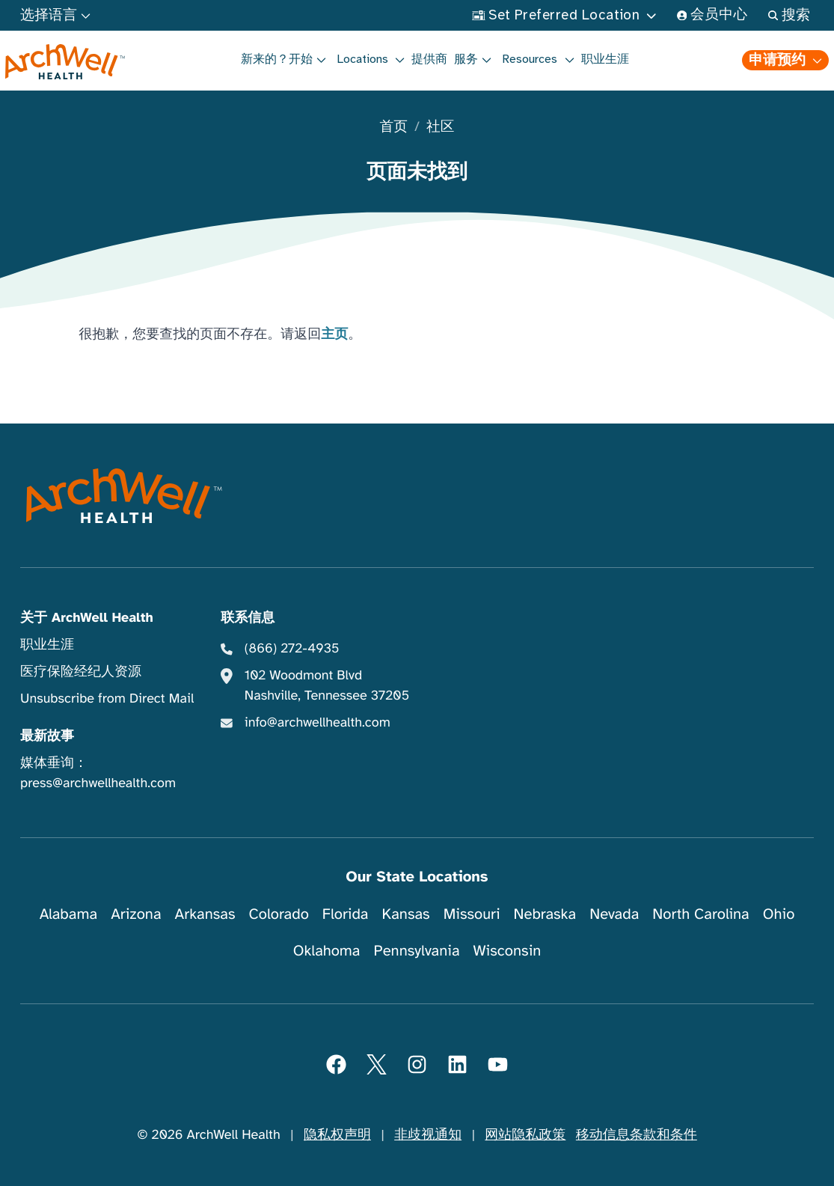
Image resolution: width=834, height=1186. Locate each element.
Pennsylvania (417, 950)
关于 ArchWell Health (86, 618)
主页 (334, 334)
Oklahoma (327, 950)
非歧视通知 (428, 1135)
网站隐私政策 (525, 1135)
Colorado (279, 914)
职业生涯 (605, 59)
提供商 (429, 59)
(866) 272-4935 (292, 649)
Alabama (69, 914)
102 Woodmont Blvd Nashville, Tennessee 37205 (327, 685)
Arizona (136, 914)
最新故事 (47, 736)
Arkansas (205, 914)
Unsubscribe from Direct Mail (107, 699)
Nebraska (545, 914)
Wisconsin (507, 950)
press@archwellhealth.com (98, 783)
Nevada (614, 914)
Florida (345, 914)
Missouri (472, 914)
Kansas (406, 914)
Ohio (779, 914)
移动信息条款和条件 (636, 1135)
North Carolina (700, 914)
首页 (394, 127)
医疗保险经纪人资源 (80, 672)
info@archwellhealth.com (317, 723)
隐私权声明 (337, 1135)
